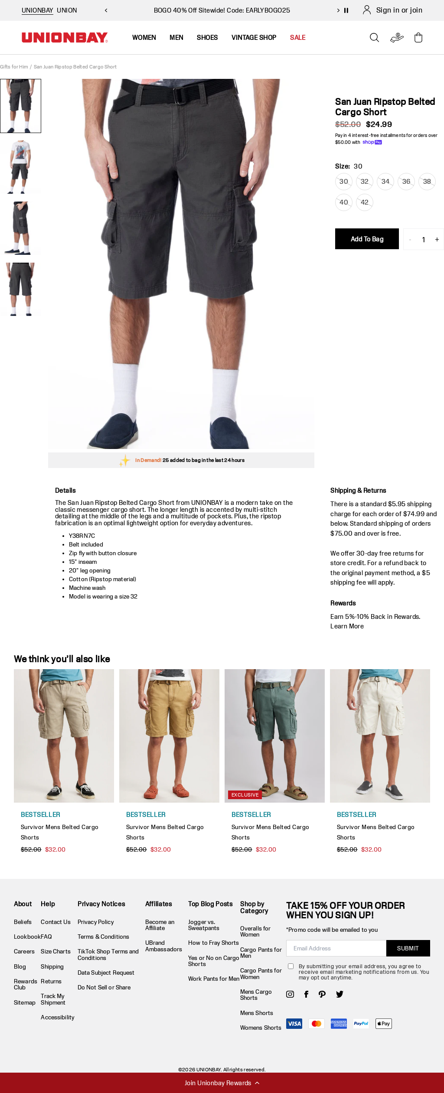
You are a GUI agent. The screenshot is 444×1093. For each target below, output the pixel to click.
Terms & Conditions (103, 936)
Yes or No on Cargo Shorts (213, 960)
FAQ (46, 936)
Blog (20, 966)
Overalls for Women (255, 931)
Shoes (207, 37)
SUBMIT (408, 948)
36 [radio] (406, 181)
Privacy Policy (96, 921)
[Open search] (374, 38)
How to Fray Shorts (213, 942)
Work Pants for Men (213, 978)
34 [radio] (386, 181)
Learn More (347, 626)
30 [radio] (344, 181)
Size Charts (55, 951)
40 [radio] (344, 202)
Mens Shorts (256, 1012)
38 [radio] (427, 181)
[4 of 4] (20, 289)
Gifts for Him (14, 66)
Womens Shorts (261, 1027)
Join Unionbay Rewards (222, 1082)
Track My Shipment (53, 998)
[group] (181, 264)
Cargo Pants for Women (261, 973)
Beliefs (23, 921)
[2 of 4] (20, 167)
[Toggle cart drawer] (418, 37)
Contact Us (55, 921)
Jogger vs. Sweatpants (203, 924)
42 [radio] (365, 202)
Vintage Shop (254, 37)
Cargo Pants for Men (261, 952)
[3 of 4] (20, 228)
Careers (24, 951)
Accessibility (57, 1017)
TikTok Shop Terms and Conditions (108, 954)
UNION (67, 10)
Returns (51, 981)
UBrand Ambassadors (163, 945)
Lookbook (27, 936)
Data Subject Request (106, 972)
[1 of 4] (20, 106)
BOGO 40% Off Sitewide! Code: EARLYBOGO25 (222, 10)
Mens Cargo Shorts (256, 994)
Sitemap (25, 1002)
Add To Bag (367, 239)
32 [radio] (365, 181)
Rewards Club (25, 984)
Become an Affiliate (159, 924)
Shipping (52, 966)
